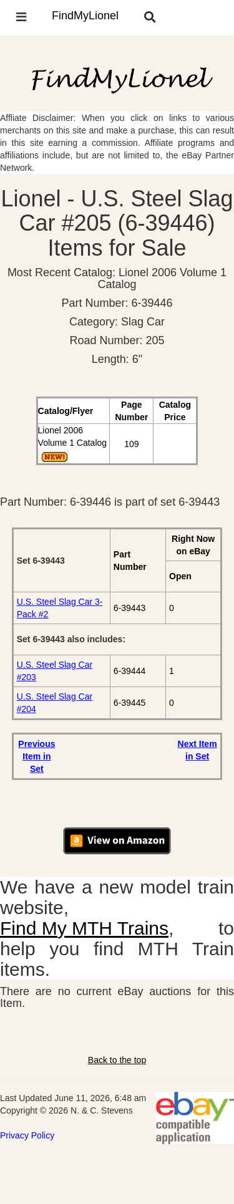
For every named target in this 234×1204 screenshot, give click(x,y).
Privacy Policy (27, 1135)
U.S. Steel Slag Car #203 (54, 671)
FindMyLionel (85, 15)
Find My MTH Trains (84, 928)
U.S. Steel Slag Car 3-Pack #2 (60, 608)
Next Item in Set (197, 750)
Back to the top (117, 1060)
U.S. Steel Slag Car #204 (54, 702)
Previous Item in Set (36, 756)
